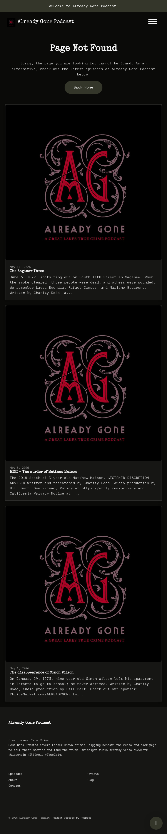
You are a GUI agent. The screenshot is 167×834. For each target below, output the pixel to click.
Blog (90, 780)
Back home (83, 87)
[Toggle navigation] (152, 22)
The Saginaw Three (27, 271)
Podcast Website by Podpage (71, 817)
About (12, 780)
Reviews (93, 773)
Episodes (15, 773)
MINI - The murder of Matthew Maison (43, 472)
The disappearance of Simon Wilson (41, 673)
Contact (14, 785)
